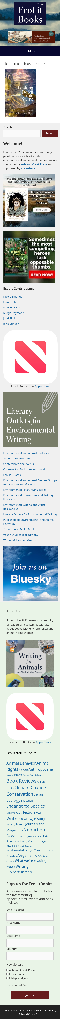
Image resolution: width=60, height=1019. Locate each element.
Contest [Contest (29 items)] (38, 794)
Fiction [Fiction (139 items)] (29, 812)
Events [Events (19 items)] (19, 813)
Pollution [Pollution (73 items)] (34, 841)
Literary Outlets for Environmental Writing (30, 514)
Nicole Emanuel (13, 296)
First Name (13, 922)
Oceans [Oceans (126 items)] (13, 835)
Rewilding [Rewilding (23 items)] (11, 845)
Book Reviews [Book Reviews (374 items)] (21, 781)
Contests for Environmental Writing (25, 469)
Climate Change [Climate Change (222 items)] (30, 787)
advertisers (28, 168)
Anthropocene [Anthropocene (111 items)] (40, 769)
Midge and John (19, 978)
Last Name (13, 936)
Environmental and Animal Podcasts (26, 453)
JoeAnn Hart (11, 302)
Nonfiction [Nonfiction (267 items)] (34, 830)
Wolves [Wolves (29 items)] (10, 866)
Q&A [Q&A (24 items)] (44, 841)
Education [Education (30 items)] (27, 800)
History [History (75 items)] (39, 818)
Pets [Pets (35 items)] (45, 836)
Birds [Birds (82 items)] (18, 774)
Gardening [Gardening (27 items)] (27, 819)
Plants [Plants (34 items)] (10, 841)
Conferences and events (18, 464)
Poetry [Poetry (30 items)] (23, 841)
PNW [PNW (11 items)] (17, 842)
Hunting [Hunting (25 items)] (11, 824)
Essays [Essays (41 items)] (10, 813)
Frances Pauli (11, 307)
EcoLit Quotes (12, 475)
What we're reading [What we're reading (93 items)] (30, 860)
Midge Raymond (13, 313)
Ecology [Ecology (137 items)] (13, 800)
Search (7, 127)
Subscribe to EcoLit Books (19, 529)
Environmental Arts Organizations (24, 490)
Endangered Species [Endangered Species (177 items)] (25, 806)
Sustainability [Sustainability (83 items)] (17, 850)
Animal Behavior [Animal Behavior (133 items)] (21, 763)
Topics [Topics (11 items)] (30, 851)
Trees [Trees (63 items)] (38, 850)
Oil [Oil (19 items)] (21, 836)
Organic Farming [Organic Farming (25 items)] (33, 836)
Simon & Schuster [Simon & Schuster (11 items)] (25, 846)
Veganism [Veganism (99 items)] (26, 855)
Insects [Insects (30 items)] (20, 824)
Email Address (16, 909)
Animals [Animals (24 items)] (23, 769)
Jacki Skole (9, 318)
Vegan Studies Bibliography (20, 535)
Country (11, 949)
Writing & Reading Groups (19, 540)
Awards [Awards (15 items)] (9, 775)
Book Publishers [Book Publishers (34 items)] (33, 775)
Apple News (42, 386)
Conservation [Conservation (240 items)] (19, 794)
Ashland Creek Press (34, 164)
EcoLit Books (17, 974)
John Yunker (11, 324)
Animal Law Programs (17, 458)
